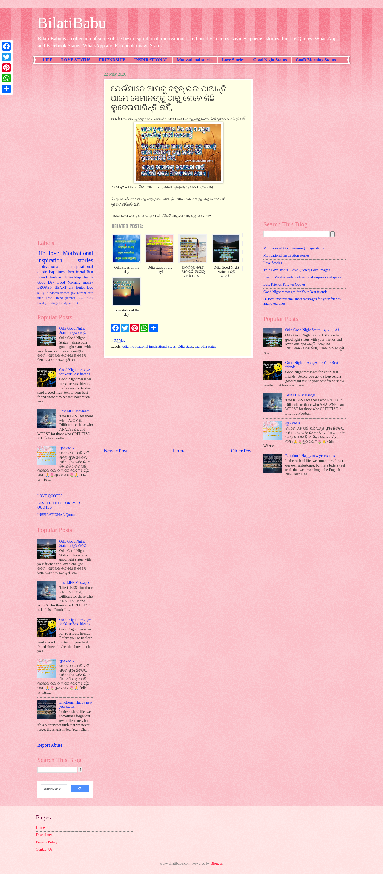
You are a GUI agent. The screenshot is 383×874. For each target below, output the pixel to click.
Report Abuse (50, 745)
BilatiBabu (71, 23)
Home (179, 450)
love (54, 253)
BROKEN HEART (51, 287)
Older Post (242, 450)
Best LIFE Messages (74, 411)
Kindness (52, 293)
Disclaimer (44, 835)
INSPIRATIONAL (151, 59)
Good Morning (69, 282)
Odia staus (185, 346)
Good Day (45, 282)
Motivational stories (195, 59)
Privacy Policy (46, 842)
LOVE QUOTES (50, 496)
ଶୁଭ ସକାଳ (66, 448)
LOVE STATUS (75, 59)
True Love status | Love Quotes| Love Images (296, 270)
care (90, 293)
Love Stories (233, 59)
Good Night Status (270, 59)
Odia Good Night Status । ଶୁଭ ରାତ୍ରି (73, 330)
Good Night (85, 297)
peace (69, 303)
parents (70, 298)
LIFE (47, 59)
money (88, 282)
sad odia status (205, 346)
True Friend (54, 298)
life (41, 253)
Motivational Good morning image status (293, 248)
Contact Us (44, 849)
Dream (81, 293)
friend (62, 303)
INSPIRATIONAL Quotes (56, 515)
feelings (53, 303)
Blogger (216, 863)
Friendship (73, 277)
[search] (54, 788)
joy (73, 293)
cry (71, 287)
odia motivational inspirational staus (149, 346)
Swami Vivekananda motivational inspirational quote (302, 277)
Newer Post (116, 450)
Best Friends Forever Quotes (284, 284)
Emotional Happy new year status (310, 456)
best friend (76, 272)
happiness (57, 271)
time (40, 298)
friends (64, 293)
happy (88, 277)
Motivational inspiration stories (65, 256)
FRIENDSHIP (112, 59)
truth (77, 303)
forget (80, 287)
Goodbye (42, 303)
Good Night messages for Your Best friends (75, 372)
